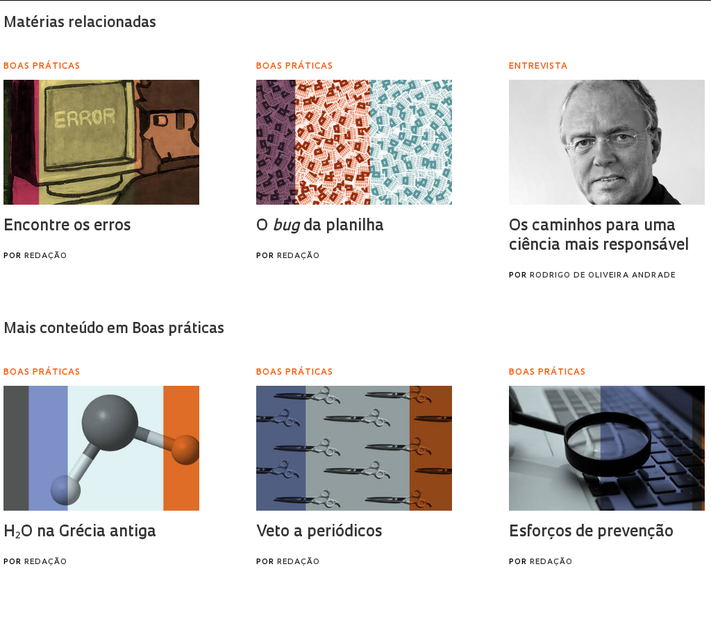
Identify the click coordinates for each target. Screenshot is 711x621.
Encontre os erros (67, 227)
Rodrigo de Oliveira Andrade (603, 276)
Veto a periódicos (319, 533)
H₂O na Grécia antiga (79, 533)
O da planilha (320, 227)
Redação (45, 256)
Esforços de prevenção (591, 533)
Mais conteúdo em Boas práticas (113, 329)
